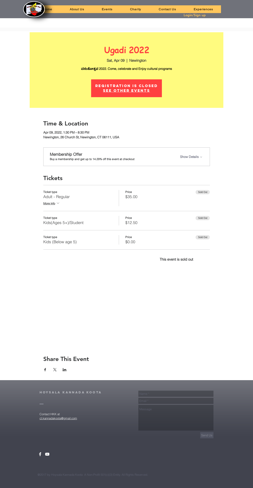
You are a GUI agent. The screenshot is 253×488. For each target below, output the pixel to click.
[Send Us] (206, 435)
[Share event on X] (55, 369)
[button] (107, 9)
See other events (126, 90)
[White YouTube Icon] (47, 454)
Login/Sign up (195, 15)
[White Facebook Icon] (40, 454)
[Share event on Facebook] (45, 369)
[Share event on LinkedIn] (64, 369)
